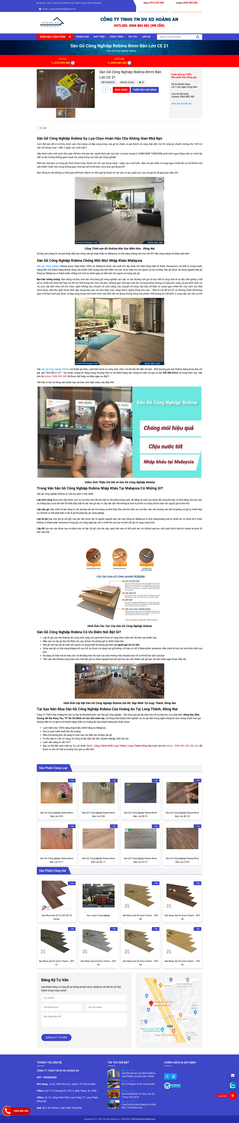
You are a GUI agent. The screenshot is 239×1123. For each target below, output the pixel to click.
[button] (92, 72)
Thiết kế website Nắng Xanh (143, 1119)
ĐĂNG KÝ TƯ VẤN (56, 1037)
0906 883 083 (119, 62)
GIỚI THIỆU (99, 36)
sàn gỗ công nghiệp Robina (55, 369)
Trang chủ (82, 36)
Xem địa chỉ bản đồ (181, 103)
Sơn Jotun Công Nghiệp (98, 915)
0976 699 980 (62, 62)
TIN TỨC (132, 36)
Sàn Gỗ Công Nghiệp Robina (121, 50)
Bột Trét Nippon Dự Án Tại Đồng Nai (138, 1084)
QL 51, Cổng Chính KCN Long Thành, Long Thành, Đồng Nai (74, 3)
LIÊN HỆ (146, 36)
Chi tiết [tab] (42, 128)
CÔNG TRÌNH (117, 36)
